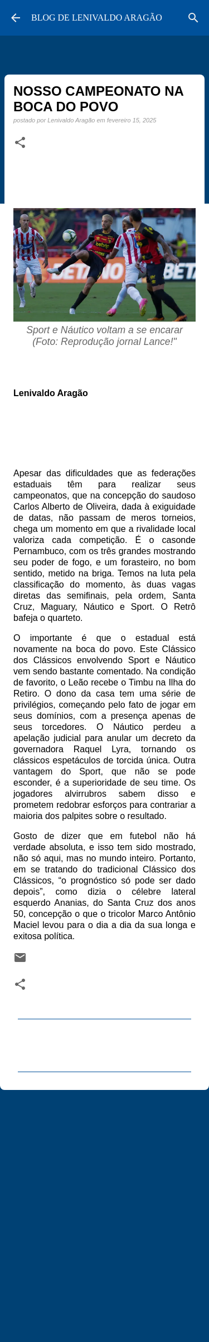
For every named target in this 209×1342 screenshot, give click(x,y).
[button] (20, 143)
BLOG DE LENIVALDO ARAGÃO (96, 17)
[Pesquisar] (193, 17)
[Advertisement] (104, 1211)
